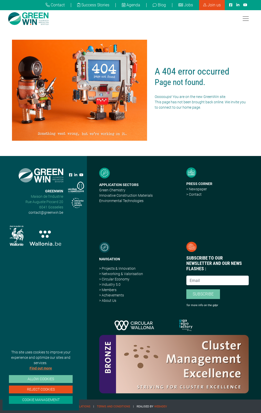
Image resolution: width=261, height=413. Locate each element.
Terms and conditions (113, 406)
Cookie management (41, 400)
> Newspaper (196, 189)
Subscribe (203, 294)
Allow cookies (41, 379)
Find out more (41, 368)
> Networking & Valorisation (121, 274)
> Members (107, 290)
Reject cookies (41, 389)
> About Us (107, 300)
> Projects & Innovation (117, 268)
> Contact (194, 194)
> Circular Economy (114, 279)
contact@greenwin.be (46, 212)
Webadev (160, 406)
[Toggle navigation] (246, 18)
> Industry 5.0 (110, 284)
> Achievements (111, 295)
